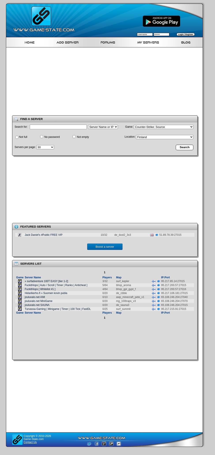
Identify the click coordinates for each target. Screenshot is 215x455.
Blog (185, 41)
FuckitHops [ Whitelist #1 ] (40, 289)
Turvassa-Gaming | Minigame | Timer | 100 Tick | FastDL (58, 309)
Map (118, 277)
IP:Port (165, 277)
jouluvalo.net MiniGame (38, 301)
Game (19, 277)
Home (29, 41)
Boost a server (105, 246)
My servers (148, 41)
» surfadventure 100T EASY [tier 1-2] (46, 281)
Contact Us (30, 442)
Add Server (68, 41)
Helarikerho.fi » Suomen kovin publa (46, 293)
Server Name (33, 277)
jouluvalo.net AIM (35, 297)
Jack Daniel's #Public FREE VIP (43, 234)
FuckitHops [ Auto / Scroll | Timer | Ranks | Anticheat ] (56, 285)
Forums (108, 41)
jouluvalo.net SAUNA (37, 305)
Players (107, 277)
